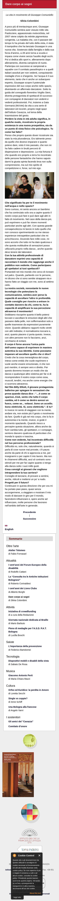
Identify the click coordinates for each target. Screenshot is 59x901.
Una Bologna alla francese (22, 707)
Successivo (29, 518)
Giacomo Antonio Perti (20, 675)
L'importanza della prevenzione (25, 646)
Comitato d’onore (17, 726)
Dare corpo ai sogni (18, 597)
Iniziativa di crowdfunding (22, 611)
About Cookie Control (14, 855)
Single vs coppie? (18, 698)
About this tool (35, 893)
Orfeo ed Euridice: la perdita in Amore (28, 690)
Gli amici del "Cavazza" (20, 721)
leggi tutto (17, 897)
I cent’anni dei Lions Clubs (22, 588)
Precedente (29, 512)
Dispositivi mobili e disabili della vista (28, 661)
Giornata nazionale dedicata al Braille (28, 620)
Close (40, 855)
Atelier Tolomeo (16, 550)
